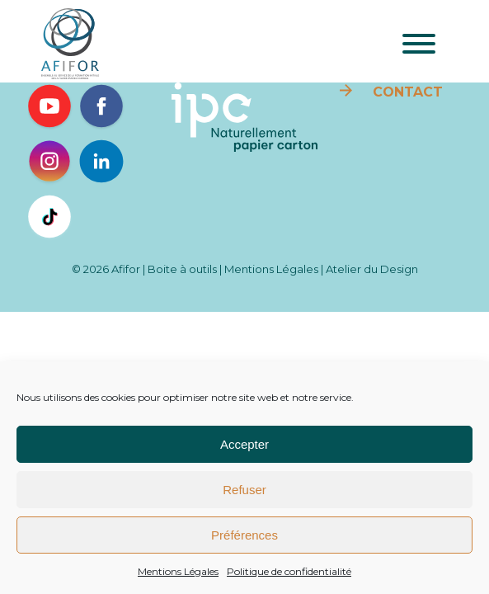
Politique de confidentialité (289, 571)
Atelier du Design (372, 269)
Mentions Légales (178, 571)
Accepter (244, 444)
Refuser (244, 490)
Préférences (244, 535)
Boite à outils (182, 269)
